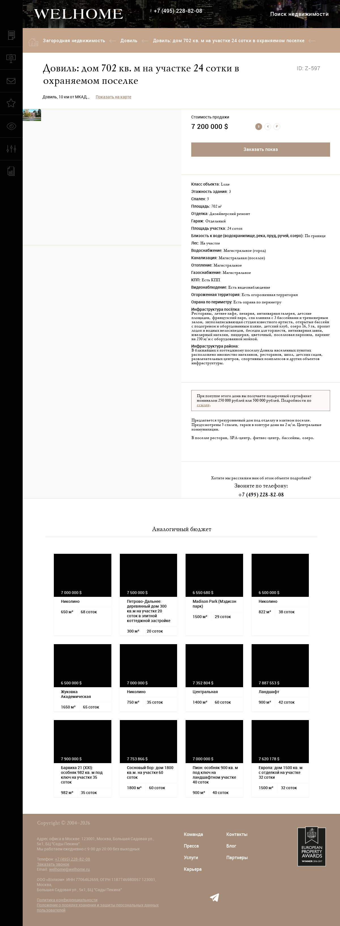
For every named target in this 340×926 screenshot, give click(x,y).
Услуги (191, 857)
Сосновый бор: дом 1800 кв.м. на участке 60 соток (150, 772)
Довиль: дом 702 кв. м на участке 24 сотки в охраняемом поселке (229, 40)
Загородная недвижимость (74, 40)
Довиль (129, 40)
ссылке (203, 405)
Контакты (237, 834)
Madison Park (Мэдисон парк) (214, 603)
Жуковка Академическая (76, 694)
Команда (193, 834)
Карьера (193, 869)
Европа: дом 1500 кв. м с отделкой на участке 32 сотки (281, 772)
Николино (70, 601)
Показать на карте (113, 97)
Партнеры (237, 857)
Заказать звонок (53, 864)
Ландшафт (269, 691)
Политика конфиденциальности (67, 900)
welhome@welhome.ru (69, 869)
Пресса (191, 846)
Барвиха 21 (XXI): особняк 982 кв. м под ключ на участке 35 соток (82, 774)
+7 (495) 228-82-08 (178, 11)
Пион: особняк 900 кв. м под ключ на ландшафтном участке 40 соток (215, 774)
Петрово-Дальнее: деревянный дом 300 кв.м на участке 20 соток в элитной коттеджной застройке (148, 611)
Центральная (205, 691)
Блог (231, 846)
